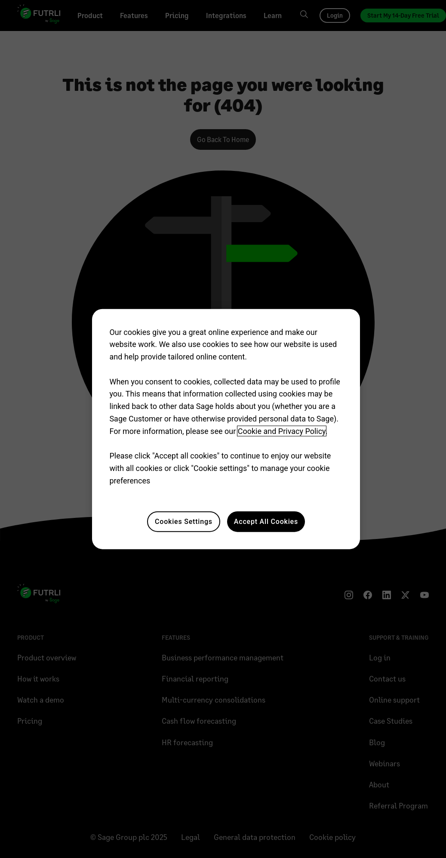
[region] (226, 429)
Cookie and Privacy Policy (282, 431)
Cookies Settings (183, 521)
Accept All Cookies (266, 521)
